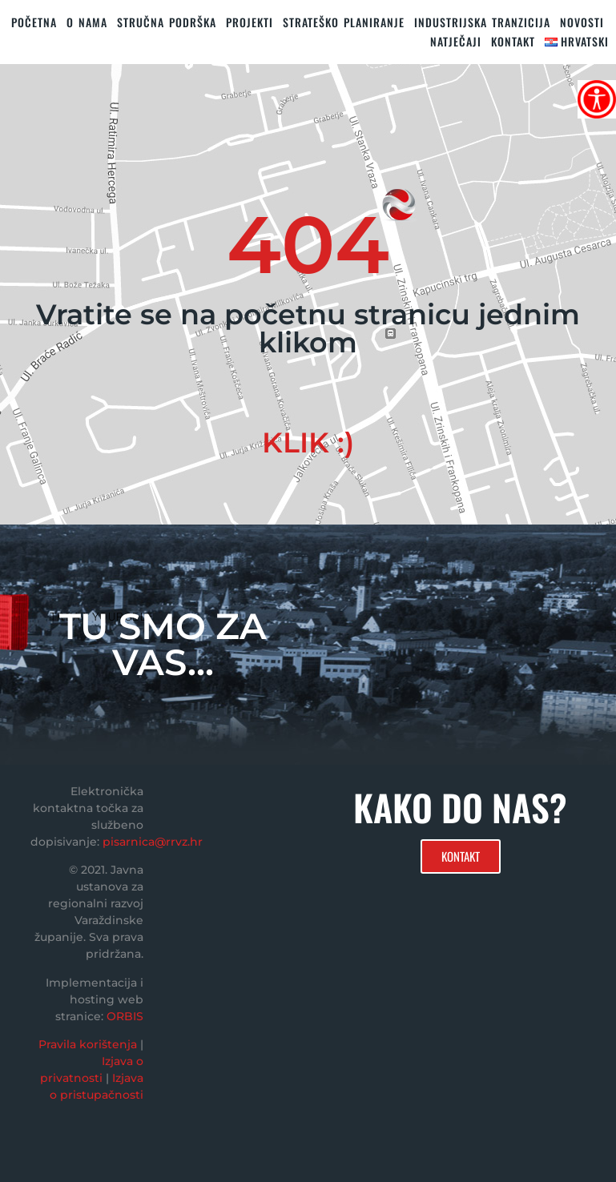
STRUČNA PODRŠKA (166, 22)
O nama (86, 22)
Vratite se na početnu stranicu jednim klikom (308, 328)
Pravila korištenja (87, 1044)
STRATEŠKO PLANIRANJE (344, 22)
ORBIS (125, 1016)
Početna (34, 22)
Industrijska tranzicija (482, 22)
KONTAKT (513, 41)
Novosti (582, 22)
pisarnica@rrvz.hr (153, 841)
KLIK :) (308, 442)
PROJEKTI (249, 22)
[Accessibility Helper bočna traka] (597, 99)
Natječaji (455, 41)
